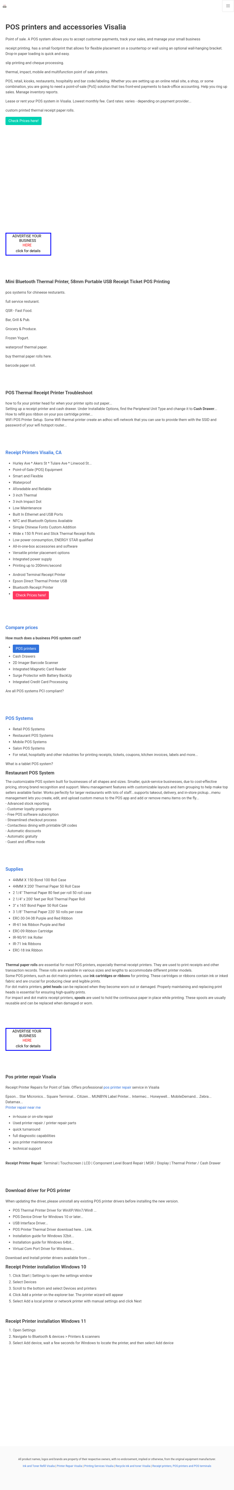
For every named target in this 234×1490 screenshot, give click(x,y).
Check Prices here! (23, 121)
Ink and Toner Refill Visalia (39, 1466)
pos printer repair (117, 1087)
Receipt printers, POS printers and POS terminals (181, 1466)
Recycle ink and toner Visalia (133, 1466)
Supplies (14, 869)
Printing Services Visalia (98, 1466)
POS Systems (19, 718)
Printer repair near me (23, 1107)
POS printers (26, 648)
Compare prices (21, 627)
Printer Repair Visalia (69, 1466)
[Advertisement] (117, 179)
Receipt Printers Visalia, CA (33, 452)
